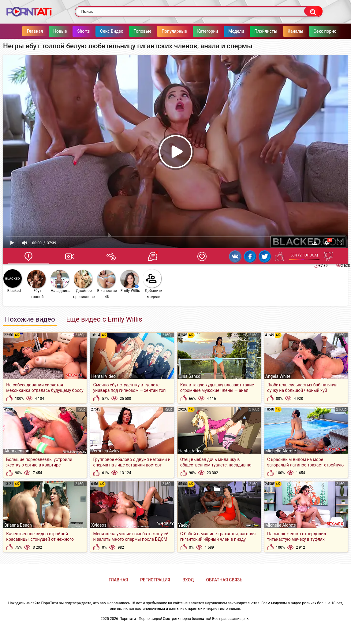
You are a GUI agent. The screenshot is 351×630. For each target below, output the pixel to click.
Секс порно (319, 31)
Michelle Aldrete (280, 450)
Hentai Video (103, 376)
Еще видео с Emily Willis (104, 319)
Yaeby (184, 525)
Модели (230, 31)
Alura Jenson (16, 450)
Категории (201, 31)
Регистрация (155, 579)
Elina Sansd (189, 376)
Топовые (136, 31)
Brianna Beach (18, 525)
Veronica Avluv (105, 450)
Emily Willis (130, 281)
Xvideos (98, 525)
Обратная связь (224, 579)
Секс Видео (105, 31)
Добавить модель (152, 284)
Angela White (277, 376)
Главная (29, 31)
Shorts (77, 31)
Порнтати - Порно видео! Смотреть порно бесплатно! (165, 619)
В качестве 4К (107, 284)
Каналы (289, 31)
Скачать (314, 242)
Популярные (168, 31)
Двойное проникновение (84, 284)
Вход (188, 579)
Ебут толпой (36, 284)
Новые (54, 31)
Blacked (12, 281)
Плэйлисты (259, 31)
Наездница (60, 281)
